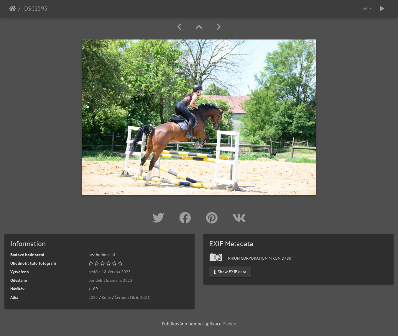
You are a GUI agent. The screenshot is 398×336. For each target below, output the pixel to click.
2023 (93, 297)
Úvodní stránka (12, 8)
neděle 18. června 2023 (109, 271)
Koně (106, 297)
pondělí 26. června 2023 (110, 280)
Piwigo (229, 324)
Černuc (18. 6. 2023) (133, 297)
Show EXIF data (230, 271)
